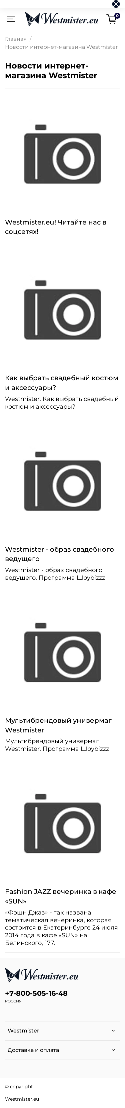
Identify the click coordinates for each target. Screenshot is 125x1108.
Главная (16, 39)
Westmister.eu (22, 1099)
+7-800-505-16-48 (36, 993)
